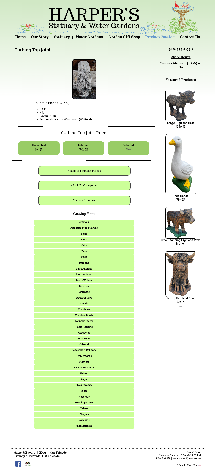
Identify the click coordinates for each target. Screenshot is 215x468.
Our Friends (58, 452)
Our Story (40, 37)
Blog (42, 452)
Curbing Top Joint (32, 50)
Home (20, 37)
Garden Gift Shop (124, 37)
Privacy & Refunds (27, 456)
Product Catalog (160, 37)
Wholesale (52, 456)
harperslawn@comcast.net (187, 458)
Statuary (62, 37)
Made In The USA (189, 465)
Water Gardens (89, 37)
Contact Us (190, 37)
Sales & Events (25, 452)
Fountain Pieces (46, 103)
